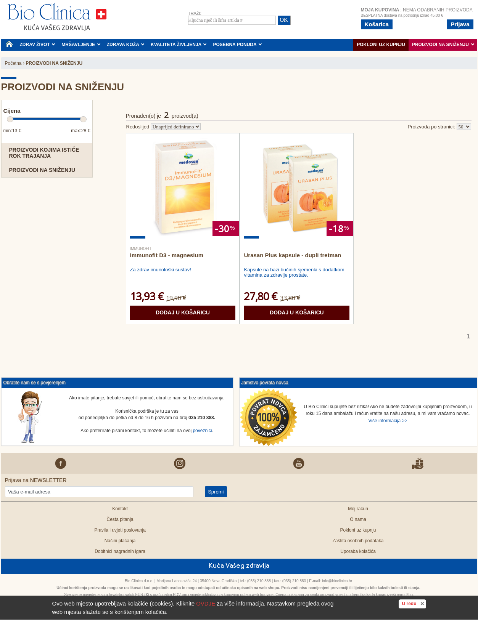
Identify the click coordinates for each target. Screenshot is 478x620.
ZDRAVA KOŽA (126, 44)
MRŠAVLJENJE (80, 44)
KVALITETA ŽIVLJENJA (179, 44)
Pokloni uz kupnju (381, 44)
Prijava (460, 24)
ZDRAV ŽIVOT (37, 44)
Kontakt (120, 508)
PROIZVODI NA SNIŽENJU (443, 44)
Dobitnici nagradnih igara (120, 551)
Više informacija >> (388, 420)
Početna (13, 63)
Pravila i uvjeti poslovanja (120, 530)
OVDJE (205, 603)
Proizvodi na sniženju (42, 170)
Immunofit (141, 249)
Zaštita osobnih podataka (357, 540)
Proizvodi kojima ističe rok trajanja (44, 153)
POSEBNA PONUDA (237, 44)
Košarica (377, 24)
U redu (414, 603)
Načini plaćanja (120, 540)
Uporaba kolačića (358, 551)
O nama (358, 519)
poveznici (202, 430)
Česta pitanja (119, 519)
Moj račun (358, 508)
